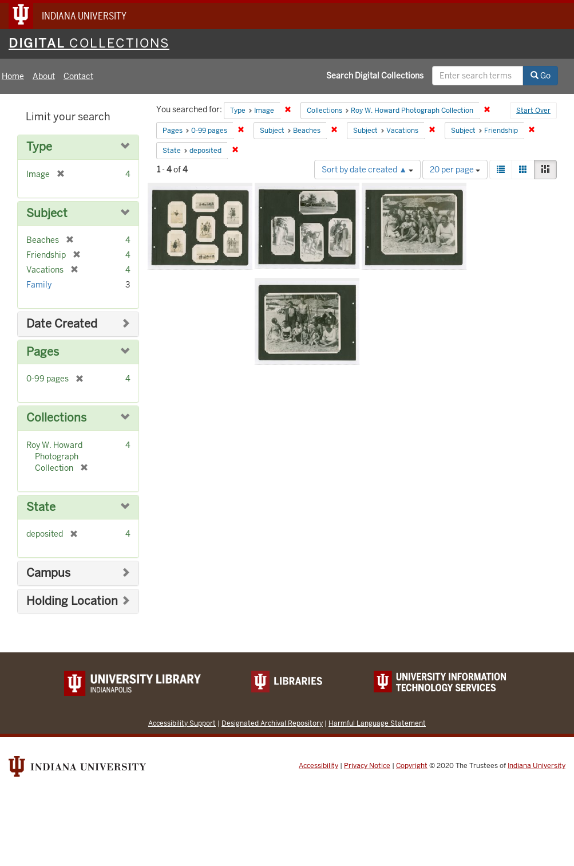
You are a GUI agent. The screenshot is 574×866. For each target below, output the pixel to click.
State (41, 507)
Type (39, 147)
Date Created (61, 324)
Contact (78, 76)
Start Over (533, 110)
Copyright (411, 765)
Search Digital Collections (374, 75)
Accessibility (318, 765)
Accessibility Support (182, 723)
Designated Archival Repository (272, 723)
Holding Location (72, 601)
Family (39, 285)
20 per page (455, 169)
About (44, 76)
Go (541, 75)
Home (13, 76)
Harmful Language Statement (377, 723)
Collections (56, 418)
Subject (47, 213)
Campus (48, 573)
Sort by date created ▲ (367, 169)
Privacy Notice (367, 765)
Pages (42, 352)
